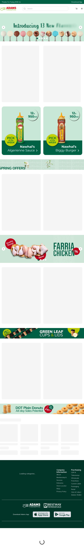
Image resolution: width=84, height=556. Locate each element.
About (59, 475)
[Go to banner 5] (47, 38)
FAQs (58, 489)
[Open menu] (82, 9)
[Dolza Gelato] (42, 27)
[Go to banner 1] (37, 38)
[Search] (25, 9)
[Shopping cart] (76, 9)
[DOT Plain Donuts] (42, 409)
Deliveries (60, 483)
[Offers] (42, 164)
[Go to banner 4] (44, 38)
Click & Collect (76, 492)
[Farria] (42, 249)
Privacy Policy (61, 491)
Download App (76, 2)
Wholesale (75, 478)
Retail (73, 489)
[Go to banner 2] (39, 38)
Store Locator (61, 486)
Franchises (75, 481)
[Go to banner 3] (42, 38)
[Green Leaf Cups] (42, 333)
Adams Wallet (76, 495)
